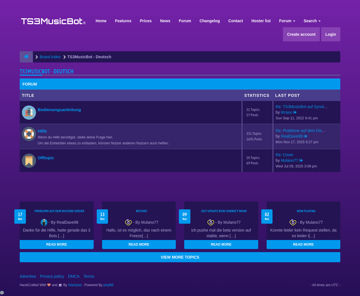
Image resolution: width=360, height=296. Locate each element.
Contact (235, 21)
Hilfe (42, 131)
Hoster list (261, 21)
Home (101, 21)
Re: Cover (284, 155)
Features (123, 21)
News (165, 21)
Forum (185, 21)
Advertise (28, 276)
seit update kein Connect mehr (224, 211)
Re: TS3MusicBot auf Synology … (305, 106)
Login (330, 34)
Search (312, 21)
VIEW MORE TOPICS (180, 257)
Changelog (209, 21)
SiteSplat (74, 285)
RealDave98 (292, 136)
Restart (141, 211)
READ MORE (56, 244)
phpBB (109, 285)
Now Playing (306, 211)
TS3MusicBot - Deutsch (47, 71)
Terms (89, 276)
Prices (146, 21)
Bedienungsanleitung (59, 109)
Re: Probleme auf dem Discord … (305, 130)
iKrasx (286, 112)
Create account (301, 34)
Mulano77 (289, 160)
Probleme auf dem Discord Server (59, 211)
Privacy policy (52, 276)
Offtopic (46, 157)
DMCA (74, 276)
